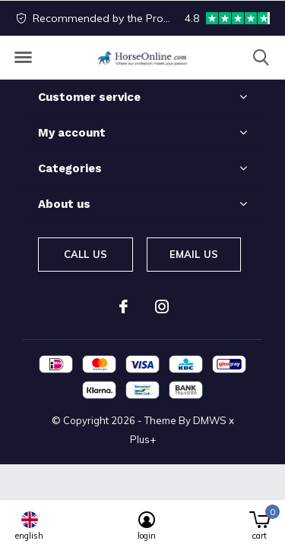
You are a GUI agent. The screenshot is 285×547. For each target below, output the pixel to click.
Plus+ (143, 439)
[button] (23, 58)
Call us (85, 254)
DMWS (209, 420)
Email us (193, 254)
